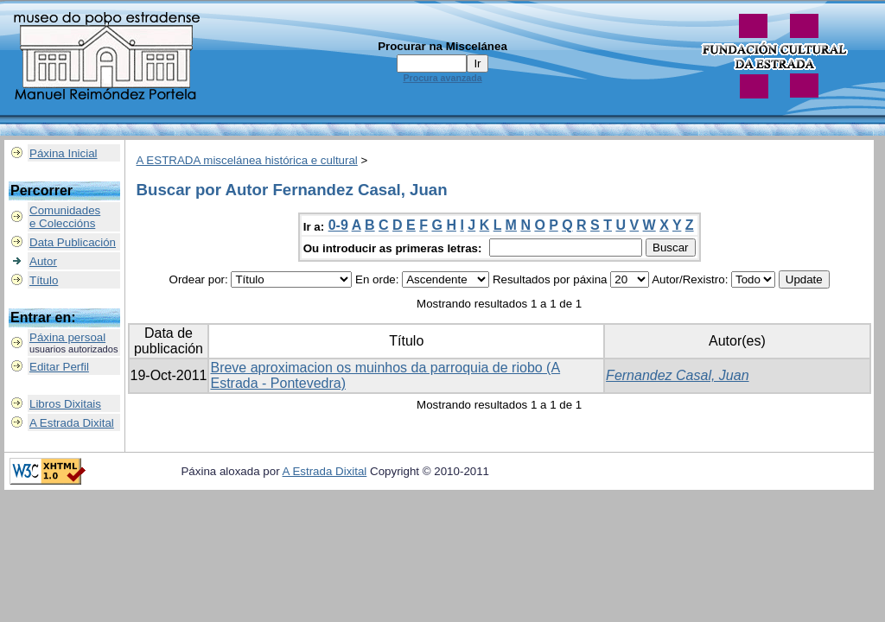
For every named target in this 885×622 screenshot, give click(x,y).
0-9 (338, 225)
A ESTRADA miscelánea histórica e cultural (247, 160)
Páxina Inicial (63, 153)
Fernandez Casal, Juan (677, 375)
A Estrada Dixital (71, 422)
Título (43, 280)
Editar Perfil (59, 366)
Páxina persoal (67, 337)
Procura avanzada (442, 78)
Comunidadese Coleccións (64, 217)
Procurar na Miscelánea (442, 46)
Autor (43, 261)
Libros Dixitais (65, 403)
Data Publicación (72, 242)
